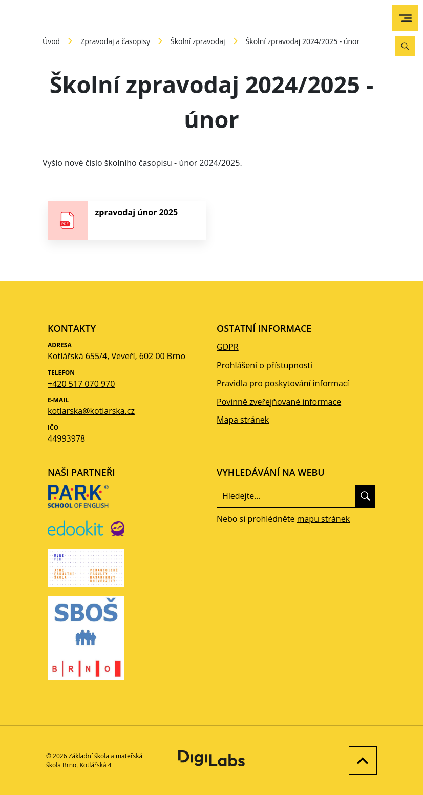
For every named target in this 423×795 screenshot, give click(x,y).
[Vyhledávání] (405, 46)
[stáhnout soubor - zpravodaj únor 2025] (127, 220)
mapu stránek (323, 519)
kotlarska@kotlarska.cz (91, 410)
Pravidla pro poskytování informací (283, 383)
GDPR (228, 346)
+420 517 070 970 (81, 383)
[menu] (405, 18)
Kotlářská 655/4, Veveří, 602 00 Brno (116, 356)
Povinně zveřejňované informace (279, 401)
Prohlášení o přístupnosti (264, 365)
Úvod (51, 41)
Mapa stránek (243, 419)
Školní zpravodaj (198, 41)
